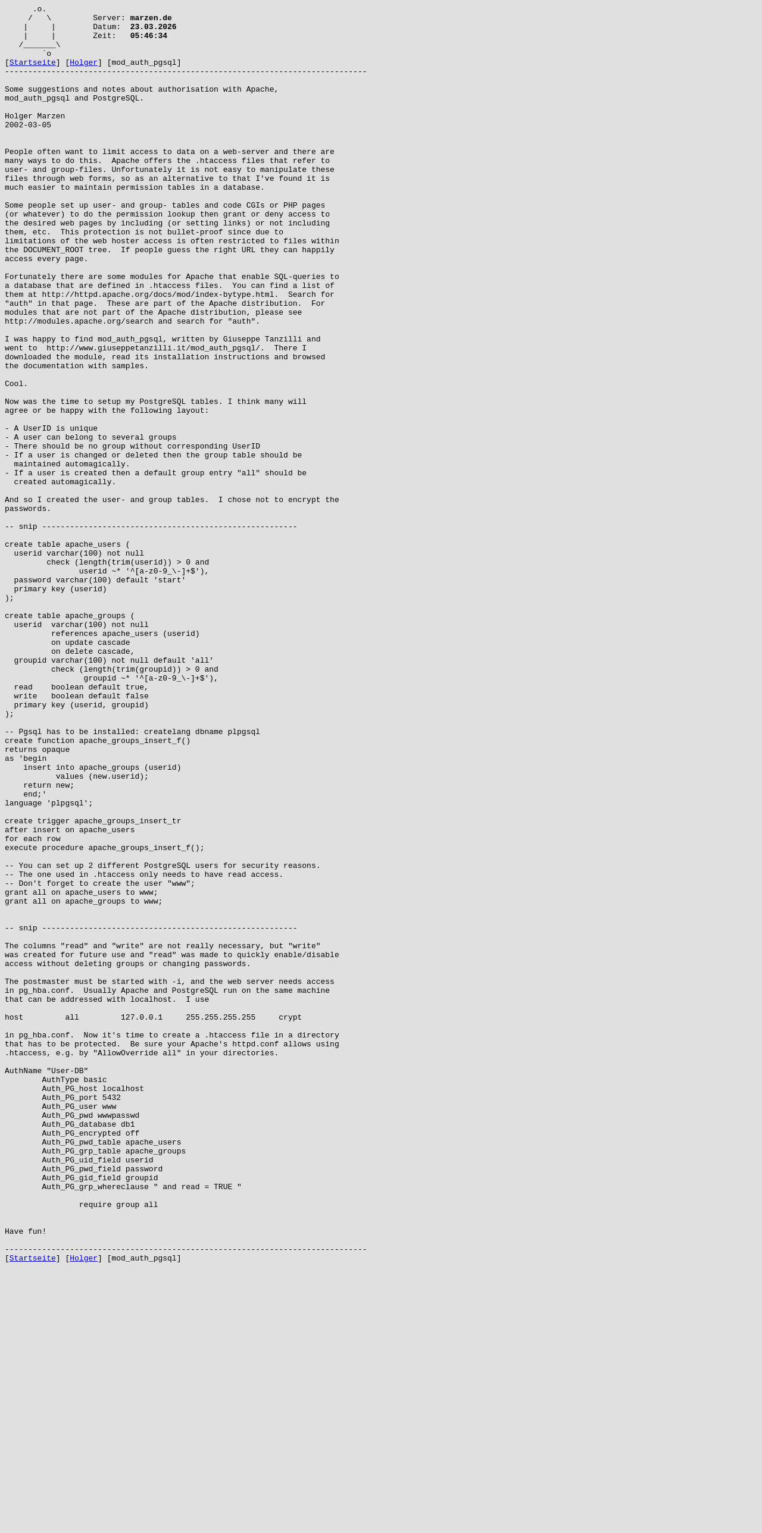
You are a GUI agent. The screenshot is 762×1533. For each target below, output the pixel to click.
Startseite (33, 74)
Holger (84, 74)
